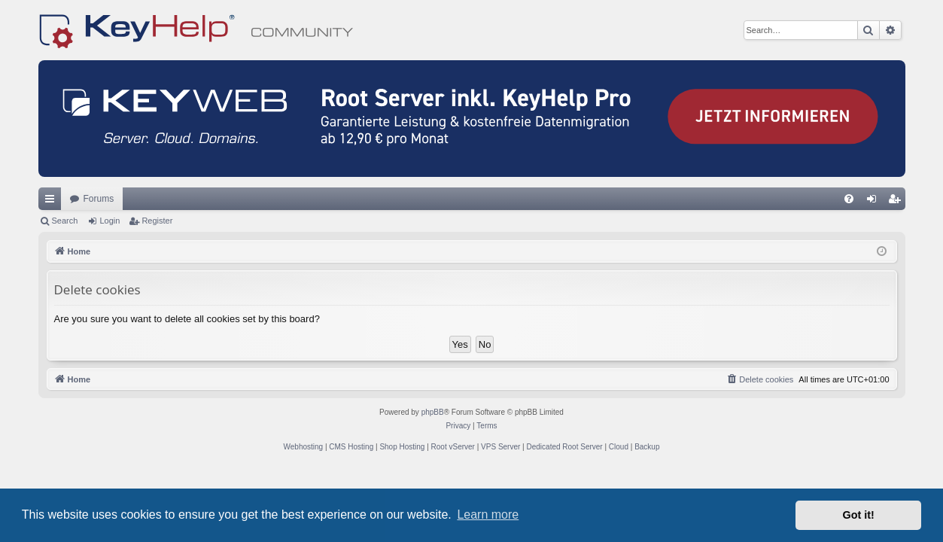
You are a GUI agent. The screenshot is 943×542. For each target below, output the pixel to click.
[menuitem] (849, 198)
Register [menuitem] (897, 201)
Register (156, 220)
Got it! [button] (859, 515)
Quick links (52, 201)
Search (65, 220)
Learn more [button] (488, 514)
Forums (99, 198)
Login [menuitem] (874, 201)
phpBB (432, 412)
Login (109, 220)
